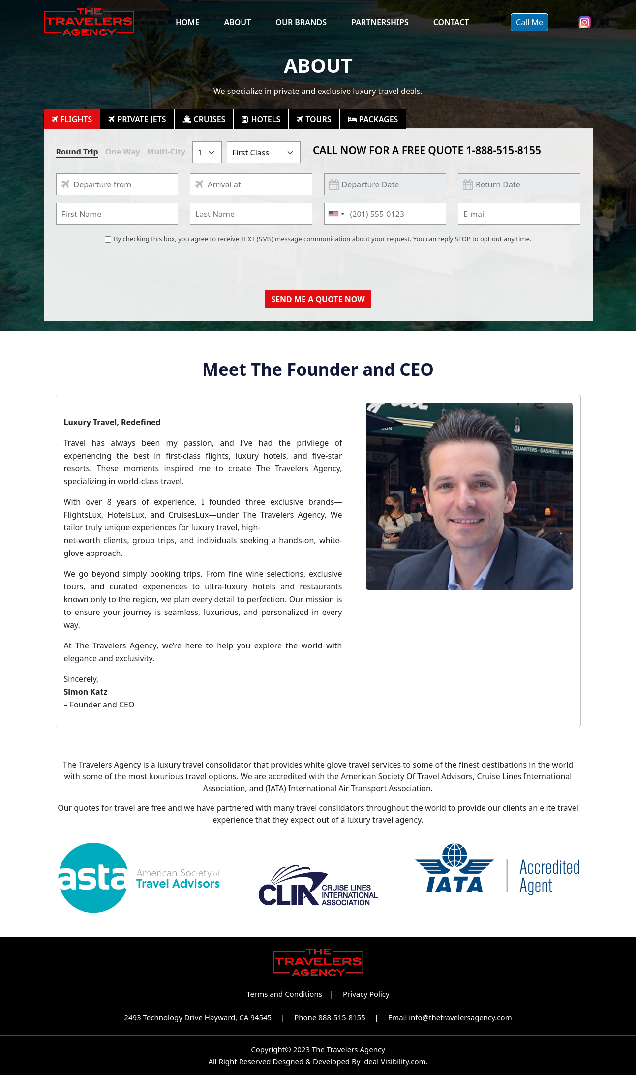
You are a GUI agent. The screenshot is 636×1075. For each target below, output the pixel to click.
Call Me (529, 22)
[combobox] (336, 213)
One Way (122, 151)
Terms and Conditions (284, 994)
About (237, 22)
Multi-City (166, 151)
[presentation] (318, 263)
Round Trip (77, 151)
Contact (451, 22)
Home (187, 22)
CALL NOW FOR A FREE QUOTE (427, 150)
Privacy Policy (366, 994)
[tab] (72, 119)
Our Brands (301, 22)
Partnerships (380, 22)
